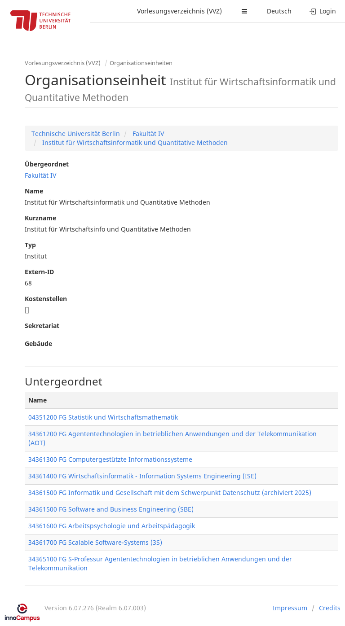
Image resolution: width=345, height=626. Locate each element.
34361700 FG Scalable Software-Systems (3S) (95, 542)
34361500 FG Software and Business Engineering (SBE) (111, 509)
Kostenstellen (46, 298)
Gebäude (38, 343)
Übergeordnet (47, 164)
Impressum (290, 608)
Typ (30, 245)
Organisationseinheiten (141, 63)
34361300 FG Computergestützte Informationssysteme (110, 459)
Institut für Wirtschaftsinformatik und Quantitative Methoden (134, 142)
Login (323, 11)
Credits (330, 608)
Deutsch (279, 11)
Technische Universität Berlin (75, 133)
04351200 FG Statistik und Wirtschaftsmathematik (103, 417)
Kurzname (40, 218)
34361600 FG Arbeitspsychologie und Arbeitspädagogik (111, 525)
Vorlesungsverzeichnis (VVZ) (179, 11)
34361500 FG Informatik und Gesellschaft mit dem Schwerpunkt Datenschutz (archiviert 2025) (169, 492)
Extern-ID (39, 271)
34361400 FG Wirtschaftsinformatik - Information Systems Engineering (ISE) (142, 476)
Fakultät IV (147, 133)
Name (34, 191)
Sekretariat (42, 325)
